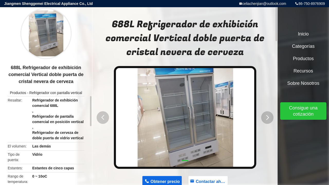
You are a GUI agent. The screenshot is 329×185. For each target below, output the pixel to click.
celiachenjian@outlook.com (264, 4)
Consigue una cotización (303, 111)
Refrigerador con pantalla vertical (55, 93)
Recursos (303, 70)
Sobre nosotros (303, 83)
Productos (18, 93)
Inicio (303, 33)
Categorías (303, 46)
